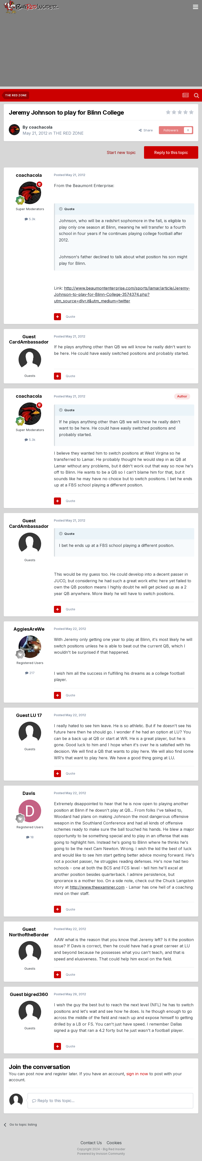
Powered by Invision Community (101, 1153)
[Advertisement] (101, 51)
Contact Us (91, 1142)
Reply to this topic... (53, 1100)
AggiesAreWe (29, 629)
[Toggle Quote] (61, 209)
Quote (70, 316)
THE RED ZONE (68, 133)
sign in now (137, 1073)
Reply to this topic (171, 152)
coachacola (40, 127)
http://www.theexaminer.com (97, 887)
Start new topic (121, 152)
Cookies (114, 1142)
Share (146, 130)
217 (30, 673)
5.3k (30, 219)
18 (30, 837)
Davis (29, 793)
